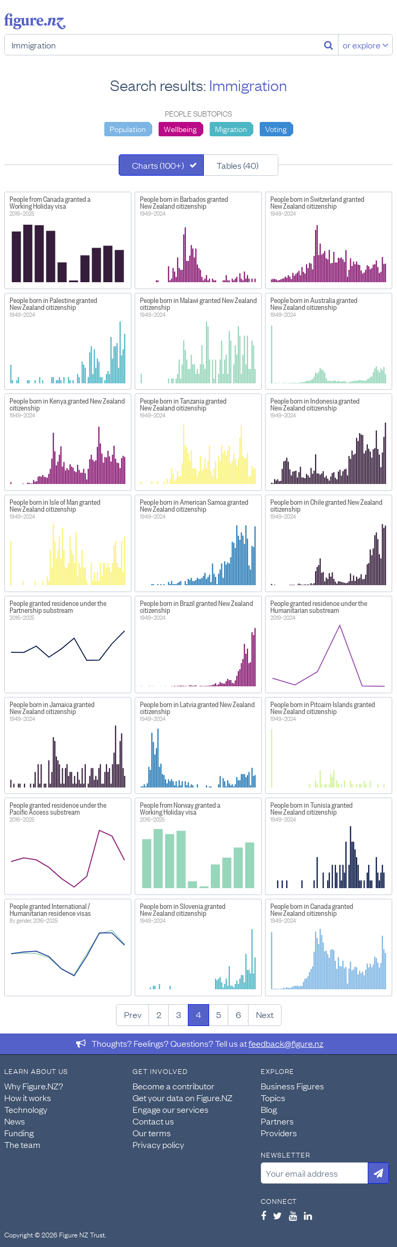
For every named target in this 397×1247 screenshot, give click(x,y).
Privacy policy (158, 1144)
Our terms (152, 1132)
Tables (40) (238, 165)
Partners (277, 1121)
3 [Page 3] (178, 1014)
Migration (231, 128)
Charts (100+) (158, 165)
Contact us (153, 1121)
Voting (276, 128)
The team (22, 1144)
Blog (269, 1109)
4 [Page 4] (198, 1014)
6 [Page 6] (238, 1014)
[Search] (328, 44)
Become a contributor (173, 1086)
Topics (273, 1097)
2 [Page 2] (158, 1014)
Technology (25, 1109)
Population (128, 128)
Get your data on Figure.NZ (183, 1097)
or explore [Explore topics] (365, 45)
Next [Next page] (265, 1014)
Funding (19, 1132)
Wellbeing (180, 128)
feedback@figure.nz (286, 1043)
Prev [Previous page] (133, 1014)
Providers (279, 1132)
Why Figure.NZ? (33, 1086)
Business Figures (292, 1086)
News (14, 1121)
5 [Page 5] (218, 1014)
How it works (27, 1097)
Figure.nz (34, 21)
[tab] (161, 165)
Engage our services (171, 1109)
